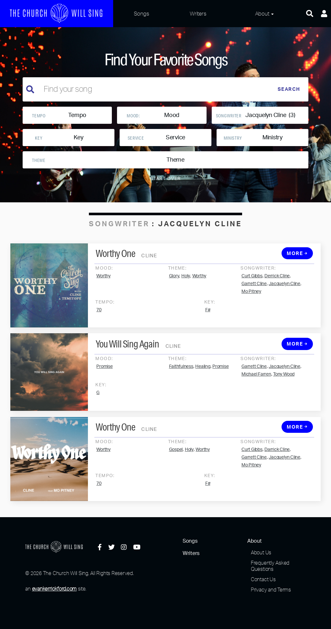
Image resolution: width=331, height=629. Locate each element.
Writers (198, 13)
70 (98, 317)
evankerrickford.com (54, 588)
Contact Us (263, 579)
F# (207, 317)
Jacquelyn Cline (284, 291)
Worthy (103, 284)
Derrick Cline (277, 284)
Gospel (176, 457)
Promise (104, 374)
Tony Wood (283, 382)
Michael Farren (256, 382)
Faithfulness (181, 374)
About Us (261, 552)
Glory (174, 284)
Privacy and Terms (271, 589)
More (297, 261)
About (262, 13)
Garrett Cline (254, 291)
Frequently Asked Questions (270, 566)
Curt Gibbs (251, 284)
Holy (185, 284)
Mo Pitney (251, 299)
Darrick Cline (277, 457)
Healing (202, 374)
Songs (141, 13)
